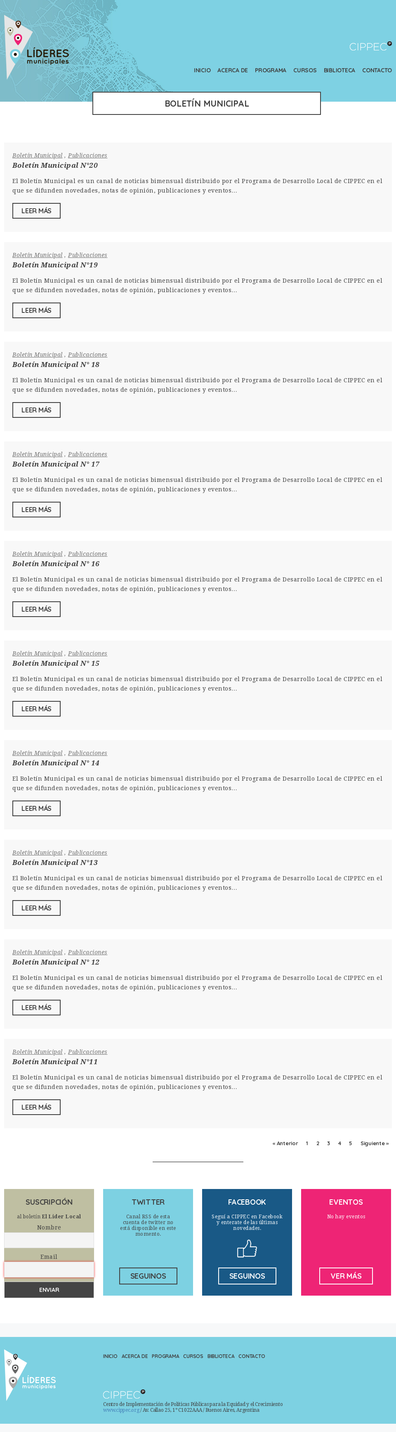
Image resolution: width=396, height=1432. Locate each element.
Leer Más (36, 211)
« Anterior (285, 1143)
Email (49, 1256)
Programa (270, 70)
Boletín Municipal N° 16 (56, 564)
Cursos (305, 70)
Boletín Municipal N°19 (55, 265)
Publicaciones (88, 155)
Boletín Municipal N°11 (55, 1062)
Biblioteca (340, 70)
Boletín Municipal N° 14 (56, 763)
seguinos (148, 1276)
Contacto (377, 70)
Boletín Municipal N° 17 (56, 464)
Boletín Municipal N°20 (55, 165)
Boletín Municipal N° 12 (56, 962)
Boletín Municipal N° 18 (56, 364)
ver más (345, 1276)
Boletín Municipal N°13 (55, 862)
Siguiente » (375, 1143)
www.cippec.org (121, 1410)
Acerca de (232, 70)
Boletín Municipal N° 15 (56, 663)
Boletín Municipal (37, 155)
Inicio (202, 70)
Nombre (49, 1227)
